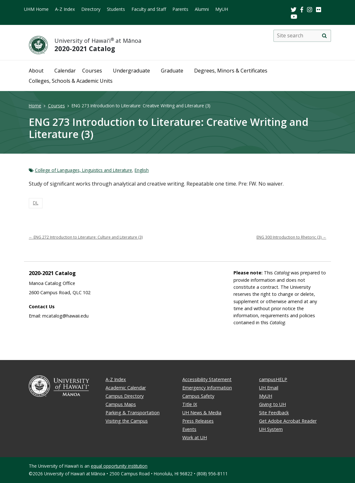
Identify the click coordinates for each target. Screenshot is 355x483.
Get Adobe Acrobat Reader (288, 421)
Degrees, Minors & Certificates (230, 70)
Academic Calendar (126, 388)
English (142, 170)
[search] (324, 36)
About (36, 70)
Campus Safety (198, 396)
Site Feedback (274, 413)
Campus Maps (121, 404)
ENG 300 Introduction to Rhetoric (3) (291, 237)
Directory (90, 9)
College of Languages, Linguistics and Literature (83, 170)
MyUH (221, 9)
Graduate (172, 70)
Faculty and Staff (148, 9)
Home (35, 106)
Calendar (65, 70)
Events (189, 429)
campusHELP (273, 379)
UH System (271, 429)
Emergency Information (207, 388)
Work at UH (194, 437)
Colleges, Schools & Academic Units (71, 80)
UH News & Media (201, 413)
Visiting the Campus (127, 421)
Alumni (202, 9)
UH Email (268, 388)
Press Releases (198, 421)
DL (35, 203)
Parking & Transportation (133, 413)
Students (116, 9)
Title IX (189, 404)
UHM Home (36, 9)
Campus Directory (125, 396)
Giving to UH (272, 404)
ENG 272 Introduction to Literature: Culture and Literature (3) (86, 237)
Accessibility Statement (207, 379)
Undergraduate (131, 70)
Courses (92, 70)
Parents (180, 9)
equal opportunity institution (119, 466)
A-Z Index (65, 9)
